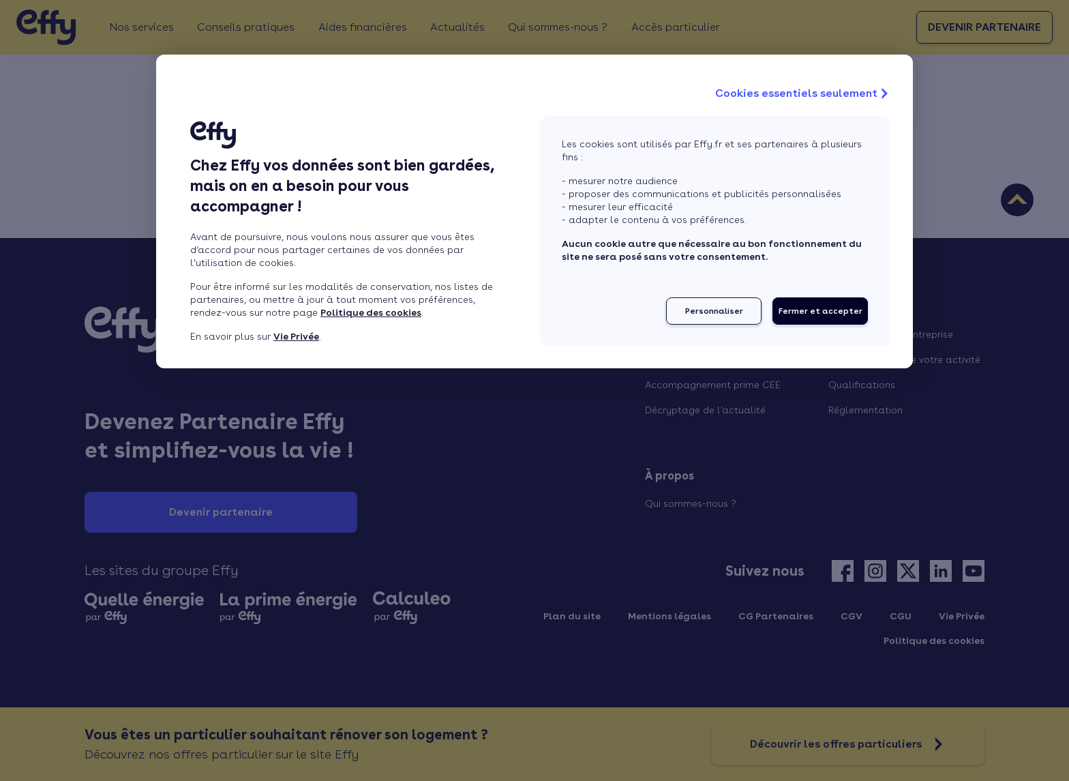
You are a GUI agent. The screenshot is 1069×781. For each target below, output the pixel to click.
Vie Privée (296, 336)
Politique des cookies (370, 312)
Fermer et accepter (820, 311)
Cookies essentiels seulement (803, 93)
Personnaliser (714, 311)
